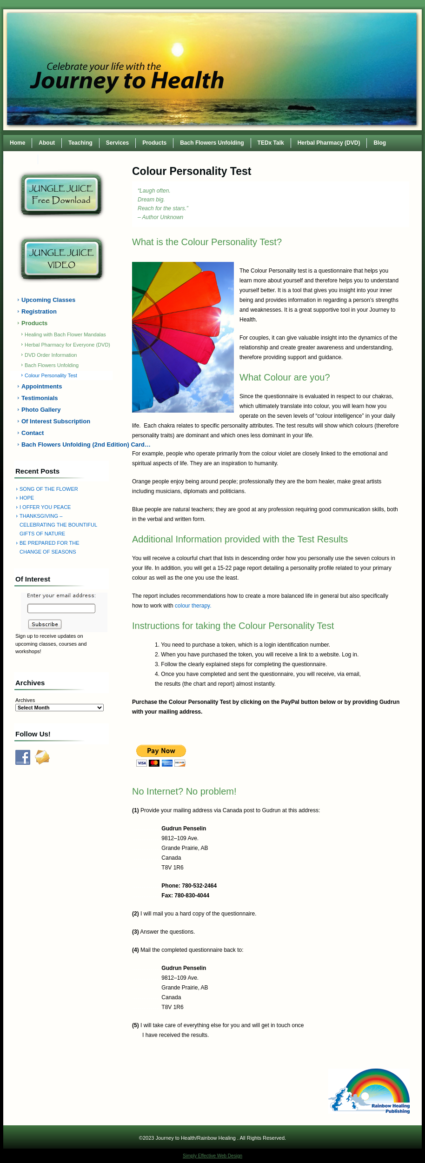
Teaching (80, 143)
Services (117, 143)
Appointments (41, 386)
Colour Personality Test (51, 375)
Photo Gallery (41, 409)
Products (154, 143)
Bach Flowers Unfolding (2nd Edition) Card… (67, 444)
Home (17, 143)
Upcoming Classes (48, 299)
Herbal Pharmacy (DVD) (329, 143)
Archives (25, 700)
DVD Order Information (51, 355)
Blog (379, 143)
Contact (20, 159)
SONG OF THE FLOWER (49, 489)
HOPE (27, 498)
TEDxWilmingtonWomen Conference (93, 159)
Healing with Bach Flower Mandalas (65, 334)
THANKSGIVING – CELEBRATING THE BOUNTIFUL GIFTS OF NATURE (58, 525)
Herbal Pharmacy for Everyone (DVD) (67, 345)
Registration (39, 311)
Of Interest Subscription (55, 421)
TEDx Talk (271, 143)
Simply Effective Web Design (212, 1155)
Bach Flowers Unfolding (212, 143)
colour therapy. (193, 605)
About (47, 143)
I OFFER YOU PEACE (45, 507)
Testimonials (39, 397)
